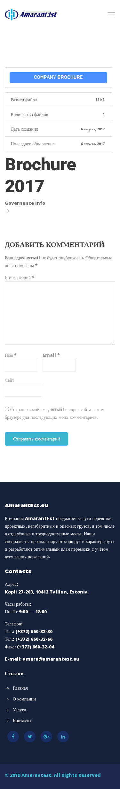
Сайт (9, 380)
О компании (24, 699)
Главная (20, 688)
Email (51, 355)
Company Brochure (58, 77)
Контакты (22, 720)
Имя (11, 355)
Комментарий (20, 277)
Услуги (19, 710)
